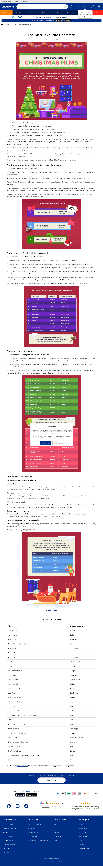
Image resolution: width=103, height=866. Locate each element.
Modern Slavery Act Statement (38, 840)
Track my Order (8, 824)
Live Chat (6, 849)
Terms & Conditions (34, 824)
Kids (55, 828)
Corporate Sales (84, 849)
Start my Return (8, 840)
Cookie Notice (32, 836)
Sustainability (83, 832)
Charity (81, 840)
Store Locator (58, 836)
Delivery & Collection (9, 828)
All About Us (83, 836)
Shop (55, 824)
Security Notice (33, 832)
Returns (5, 832)
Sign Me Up (51, 780)
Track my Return (8, 836)
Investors (82, 824)
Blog (7, 25)
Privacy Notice (32, 828)
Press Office (83, 828)
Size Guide (6, 853)
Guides (56, 840)
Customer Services (9, 845)
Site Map (56, 832)
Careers (81, 845)
